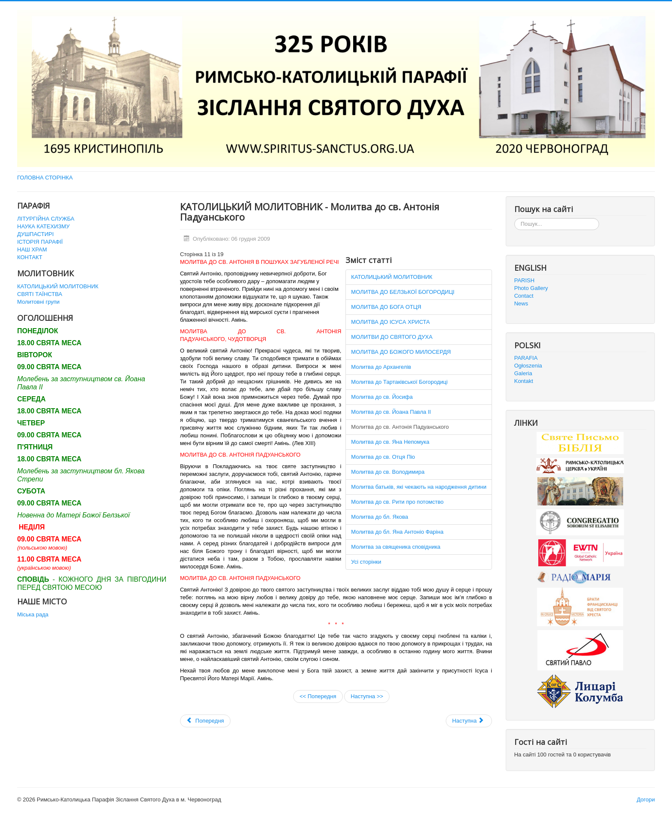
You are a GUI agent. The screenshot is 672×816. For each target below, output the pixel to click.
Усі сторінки (366, 562)
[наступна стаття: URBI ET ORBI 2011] (469, 720)
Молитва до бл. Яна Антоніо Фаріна (397, 532)
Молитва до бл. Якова (379, 517)
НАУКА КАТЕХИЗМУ (43, 226)
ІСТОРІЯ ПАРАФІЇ (40, 242)
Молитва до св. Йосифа (382, 397)
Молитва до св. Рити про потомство (397, 502)
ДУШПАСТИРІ (35, 234)
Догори (646, 799)
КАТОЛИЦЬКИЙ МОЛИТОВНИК (58, 286)
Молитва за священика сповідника (395, 547)
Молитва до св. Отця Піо (383, 457)
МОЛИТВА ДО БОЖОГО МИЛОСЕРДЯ (401, 352)
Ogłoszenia (528, 365)
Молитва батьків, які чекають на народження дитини (418, 487)
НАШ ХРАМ (32, 249)
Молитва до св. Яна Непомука (390, 442)
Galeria (523, 373)
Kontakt (523, 381)
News (521, 303)
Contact (524, 296)
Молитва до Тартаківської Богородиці (399, 382)
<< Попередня (318, 696)
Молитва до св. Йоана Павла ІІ (391, 412)
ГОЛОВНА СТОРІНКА (45, 177)
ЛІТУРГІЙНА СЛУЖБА (45, 218)
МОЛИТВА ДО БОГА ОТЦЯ (386, 307)
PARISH (524, 280)
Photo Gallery (531, 288)
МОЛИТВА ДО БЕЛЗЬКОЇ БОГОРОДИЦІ (402, 292)
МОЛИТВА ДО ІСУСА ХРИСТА (390, 322)
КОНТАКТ (29, 257)
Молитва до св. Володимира (387, 472)
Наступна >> (367, 696)
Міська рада (32, 614)
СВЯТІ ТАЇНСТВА (39, 294)
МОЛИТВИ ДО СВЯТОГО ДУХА (391, 337)
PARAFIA (526, 358)
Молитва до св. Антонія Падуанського (400, 427)
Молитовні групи (38, 302)
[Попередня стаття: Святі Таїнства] (205, 720)
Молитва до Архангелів (381, 367)
